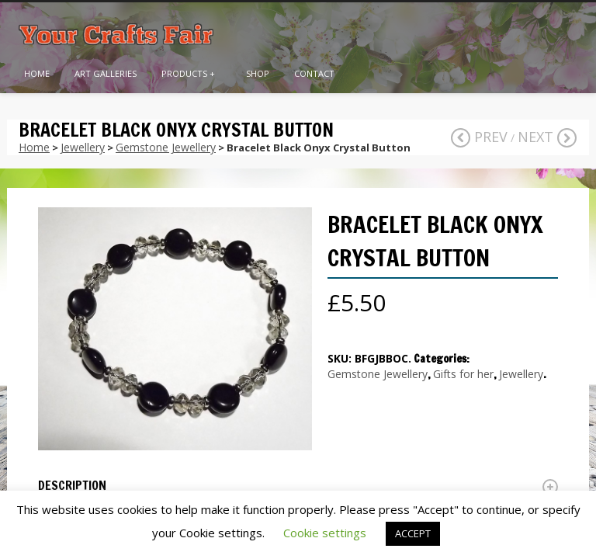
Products (188, 73)
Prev (479, 136)
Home (37, 73)
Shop (257, 73)
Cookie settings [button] (324, 532)
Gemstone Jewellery (166, 147)
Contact (314, 73)
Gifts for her (463, 373)
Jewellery (83, 147)
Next (547, 136)
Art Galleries (105, 73)
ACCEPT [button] (413, 533)
